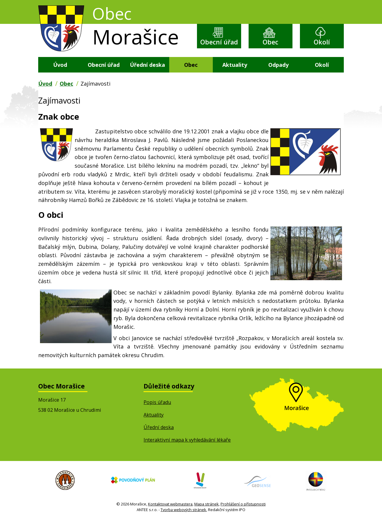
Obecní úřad (219, 48)
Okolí (322, 43)
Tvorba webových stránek (183, 521)
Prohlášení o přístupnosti (243, 515)
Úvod (60, 75)
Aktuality (234, 75)
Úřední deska (147, 75)
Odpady (278, 75)
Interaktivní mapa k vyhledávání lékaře (187, 451)
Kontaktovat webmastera (170, 515)
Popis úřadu (157, 413)
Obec (270, 43)
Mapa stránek (206, 515)
